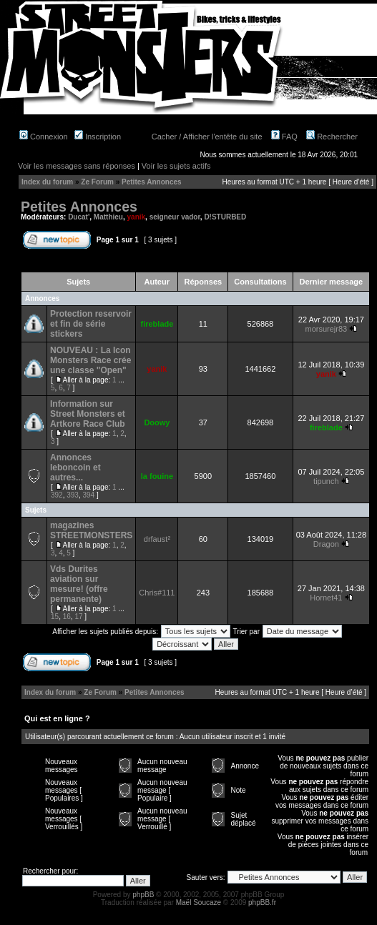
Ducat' (78, 217)
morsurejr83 (326, 329)
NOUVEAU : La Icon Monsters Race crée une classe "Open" (90, 360)
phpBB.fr (262, 902)
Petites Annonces (152, 182)
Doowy (157, 422)
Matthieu (108, 217)
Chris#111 (157, 592)
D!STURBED (225, 217)
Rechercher (332, 136)
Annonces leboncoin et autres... (75, 467)
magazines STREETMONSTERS (91, 530)
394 (89, 495)
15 (55, 616)
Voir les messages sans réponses (76, 166)
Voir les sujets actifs (176, 166)
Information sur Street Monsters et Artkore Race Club (87, 414)
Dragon (326, 544)
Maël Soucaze (198, 902)
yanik (136, 217)
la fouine (157, 476)
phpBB (143, 895)
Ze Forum (97, 182)
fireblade (156, 324)
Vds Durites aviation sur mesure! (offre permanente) (79, 584)
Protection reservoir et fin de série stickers (91, 324)
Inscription (97, 136)
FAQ (284, 136)
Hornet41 (326, 597)
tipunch (325, 481)
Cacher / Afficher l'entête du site (207, 136)
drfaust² (157, 539)
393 (73, 495)
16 (67, 616)
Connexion (43, 136)
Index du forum (47, 182)
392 (57, 495)
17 (78, 616)
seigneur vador (175, 217)
